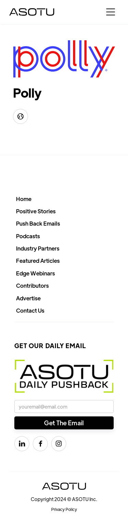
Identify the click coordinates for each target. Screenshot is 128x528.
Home (23, 198)
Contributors (32, 285)
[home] (32, 12)
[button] (110, 11)
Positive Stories (36, 211)
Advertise (28, 298)
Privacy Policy (64, 509)
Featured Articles (38, 260)
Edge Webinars (35, 273)
